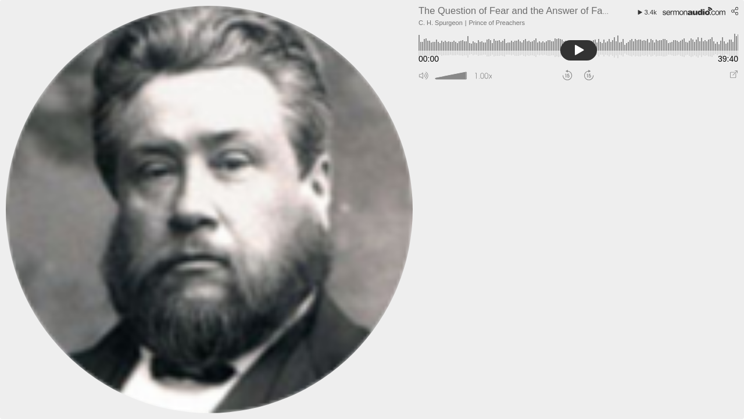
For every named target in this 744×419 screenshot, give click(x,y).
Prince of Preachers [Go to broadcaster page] (496, 22)
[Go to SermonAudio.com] (694, 10)
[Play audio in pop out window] (734, 76)
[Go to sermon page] (516, 10)
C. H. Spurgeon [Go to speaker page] (441, 22)
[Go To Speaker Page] (212, 209)
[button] (424, 76)
